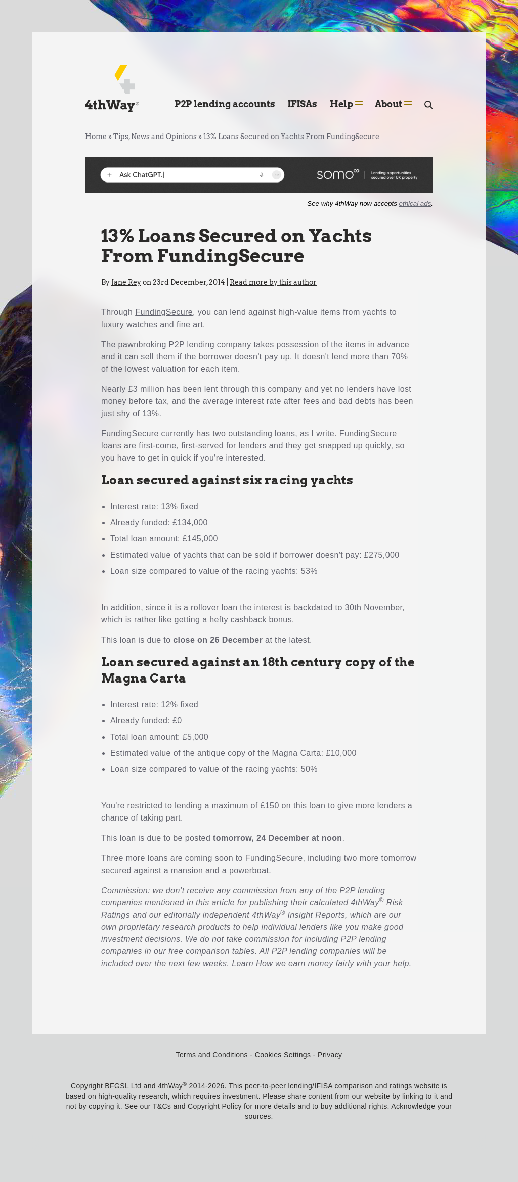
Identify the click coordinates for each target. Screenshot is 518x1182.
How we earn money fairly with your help (331, 963)
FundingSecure (164, 312)
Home (96, 136)
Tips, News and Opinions (155, 136)
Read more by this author (273, 282)
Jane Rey (126, 282)
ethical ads (415, 203)
